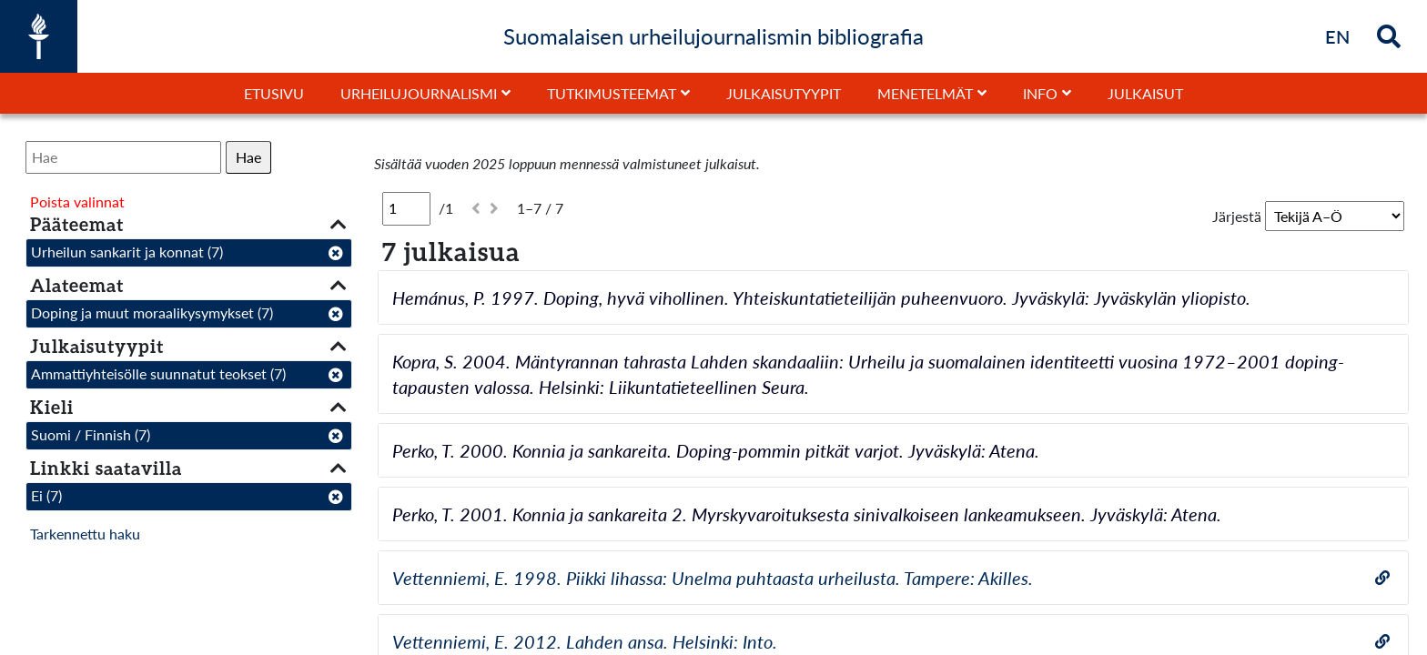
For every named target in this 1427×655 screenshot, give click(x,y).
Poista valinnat (77, 201)
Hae (248, 157)
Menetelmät (925, 93)
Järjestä (1236, 216)
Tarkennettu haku (85, 533)
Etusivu (274, 93)
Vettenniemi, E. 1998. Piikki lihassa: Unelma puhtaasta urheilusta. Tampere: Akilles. (712, 578)
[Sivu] (406, 208)
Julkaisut (1145, 93)
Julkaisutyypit (783, 93)
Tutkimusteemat (611, 93)
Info (1040, 93)
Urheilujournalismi (418, 93)
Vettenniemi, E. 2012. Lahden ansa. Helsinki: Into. (584, 641)
